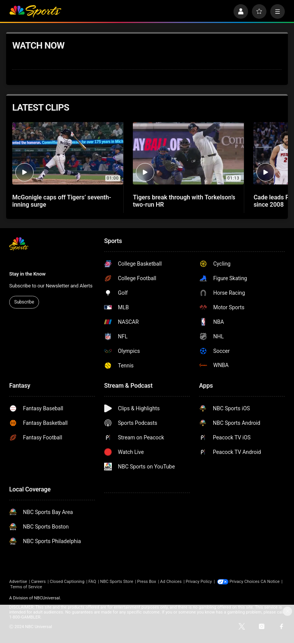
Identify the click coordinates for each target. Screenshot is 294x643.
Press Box (146, 581)
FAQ (92, 581)
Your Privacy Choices (250, 581)
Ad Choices (170, 581)
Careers (38, 581)
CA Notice (18, 586)
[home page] (35, 11)
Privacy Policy (199, 581)
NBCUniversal (47, 598)
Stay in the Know (27, 274)
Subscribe (24, 302)
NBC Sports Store (116, 581)
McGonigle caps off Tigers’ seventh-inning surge (61, 201)
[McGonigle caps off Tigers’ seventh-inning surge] (67, 153)
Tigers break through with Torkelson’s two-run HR (184, 201)
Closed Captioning (67, 581)
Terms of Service (48, 586)
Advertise (18, 581)
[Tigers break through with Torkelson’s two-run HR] (188, 153)
